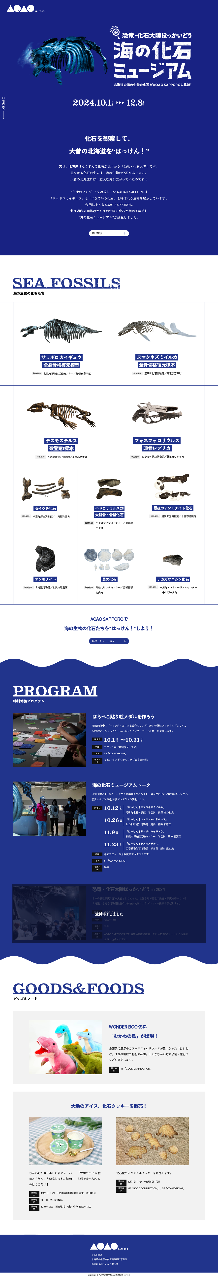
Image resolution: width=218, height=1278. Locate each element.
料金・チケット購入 (103, 641)
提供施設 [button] (109, 233)
